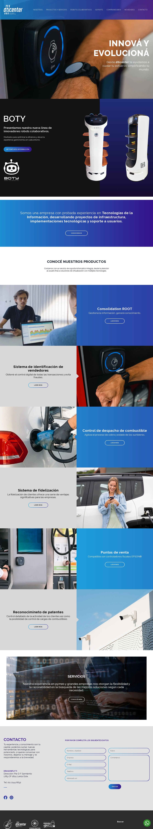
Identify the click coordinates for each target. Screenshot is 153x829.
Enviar (115, 786)
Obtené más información (16, 149)
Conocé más (76, 699)
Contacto (142, 10)
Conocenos (76, 233)
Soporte (99, 10)
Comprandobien (114, 10)
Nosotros (38, 10)
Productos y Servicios (56, 10)
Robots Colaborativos (81, 10)
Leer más (115, 321)
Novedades (130, 10)
